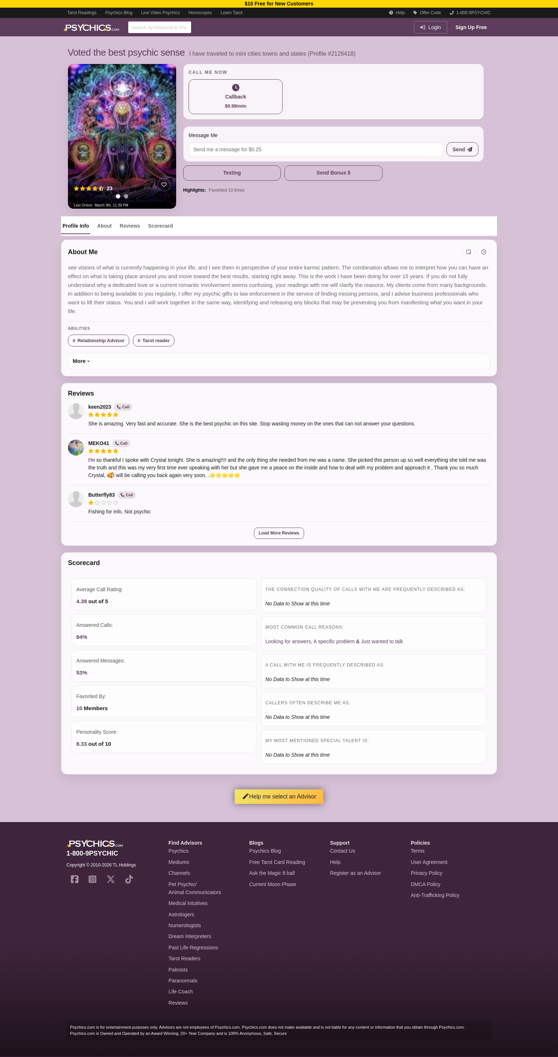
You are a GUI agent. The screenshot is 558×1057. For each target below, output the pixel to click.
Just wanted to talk (382, 641)
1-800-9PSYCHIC (470, 12)
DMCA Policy (426, 884)
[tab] (118, 196)
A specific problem (334, 641)
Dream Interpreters (190, 936)
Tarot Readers (185, 958)
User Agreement (429, 862)
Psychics (179, 851)
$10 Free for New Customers (278, 4)
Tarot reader (156, 340)
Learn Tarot (232, 12)
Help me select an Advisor (279, 796)
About (104, 226)
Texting (232, 173)
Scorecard (160, 226)
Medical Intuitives (188, 903)
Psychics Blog (119, 12)
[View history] (484, 252)
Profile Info (75, 226)
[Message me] (316, 149)
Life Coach (181, 991)
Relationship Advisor (101, 340)
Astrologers (181, 914)
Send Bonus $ (333, 173)
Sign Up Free (471, 27)
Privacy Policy (426, 873)
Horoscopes (200, 12)
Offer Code (427, 12)
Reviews (130, 226)
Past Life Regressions (193, 947)
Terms (418, 851)
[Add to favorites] (163, 184)
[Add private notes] (468, 252)
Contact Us (342, 851)
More (79, 361)
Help (397, 12)
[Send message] (462, 149)
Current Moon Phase (272, 884)
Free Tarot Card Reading (277, 862)
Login (430, 27)
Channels (179, 873)
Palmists (178, 970)
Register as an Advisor (355, 873)
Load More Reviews (279, 533)
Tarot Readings (82, 12)
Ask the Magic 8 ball (272, 873)
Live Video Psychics (160, 12)
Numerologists (185, 925)
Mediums (179, 862)
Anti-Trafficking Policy (435, 895)
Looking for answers (288, 641)
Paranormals (183, 981)
